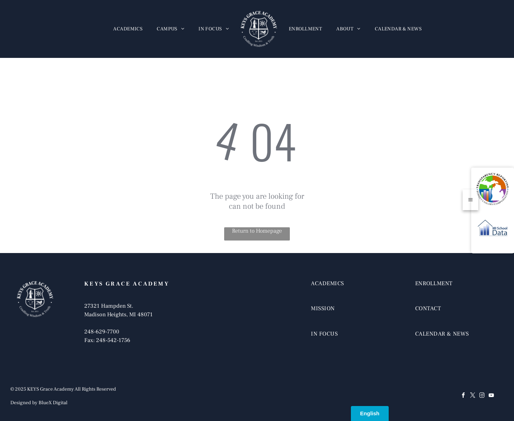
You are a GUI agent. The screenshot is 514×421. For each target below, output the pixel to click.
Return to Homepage (257, 230)
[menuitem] (128, 29)
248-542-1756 (113, 340)
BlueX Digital (53, 403)
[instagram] (482, 396)
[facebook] (464, 396)
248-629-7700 (101, 331)
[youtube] (491, 396)
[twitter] (473, 396)
